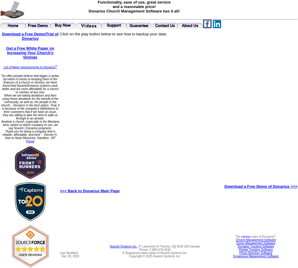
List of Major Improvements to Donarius (30, 67)
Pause (30, 141)
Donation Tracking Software (256, 246)
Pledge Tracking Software (256, 249)
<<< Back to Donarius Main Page (90, 191)
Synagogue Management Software (256, 256)
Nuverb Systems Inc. (123, 246)
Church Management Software (256, 240)
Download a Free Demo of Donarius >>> (260, 186)
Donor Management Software (256, 243)
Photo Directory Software (255, 253)
